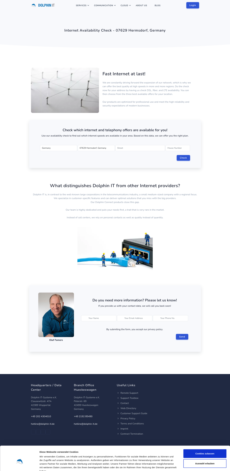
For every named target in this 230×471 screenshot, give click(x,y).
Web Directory (126, 408)
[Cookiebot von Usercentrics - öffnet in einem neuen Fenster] (19, 465)
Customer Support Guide (132, 413)
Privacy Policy (126, 418)
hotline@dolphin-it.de (43, 424)
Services (81, 5)
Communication (103, 5)
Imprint (122, 428)
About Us (141, 5)
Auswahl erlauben (204, 447)
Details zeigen (160, 465)
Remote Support (127, 393)
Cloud (124, 5)
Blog (158, 5)
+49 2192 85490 (83, 416)
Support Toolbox (128, 398)
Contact (123, 403)
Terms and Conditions (130, 423)
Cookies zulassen (204, 438)
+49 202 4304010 (41, 416)
